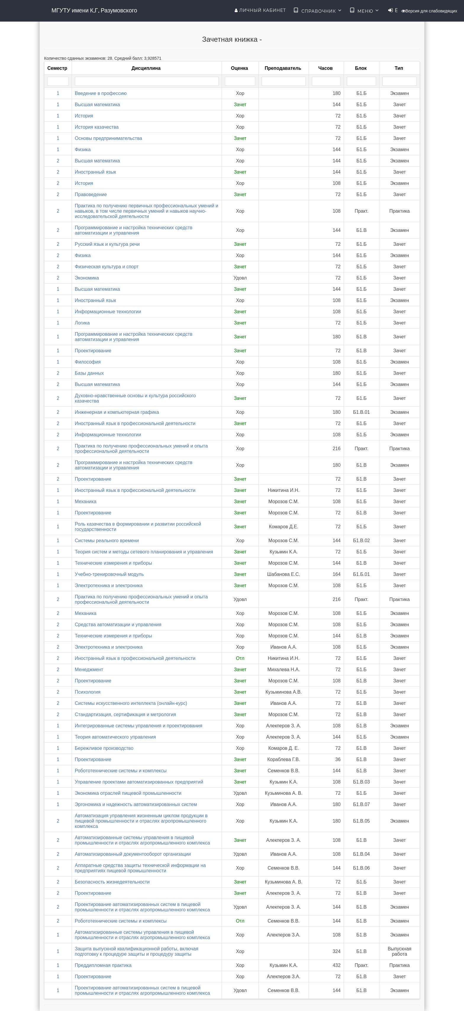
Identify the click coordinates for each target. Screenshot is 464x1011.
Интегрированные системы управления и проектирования (138, 725)
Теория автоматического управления (115, 736)
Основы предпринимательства (108, 138)
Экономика (87, 277)
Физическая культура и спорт (107, 266)
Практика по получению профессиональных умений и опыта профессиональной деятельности (141, 448)
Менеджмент (89, 669)
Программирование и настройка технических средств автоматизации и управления (134, 230)
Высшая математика (97, 104)
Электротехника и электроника (109, 585)
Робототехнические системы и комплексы (121, 770)
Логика (82, 322)
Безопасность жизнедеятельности (112, 881)
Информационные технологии (108, 311)
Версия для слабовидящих (429, 11)
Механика (85, 501)
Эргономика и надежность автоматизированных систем (136, 804)
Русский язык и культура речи (107, 244)
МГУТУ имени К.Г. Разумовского (94, 10)
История (84, 115)
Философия (88, 361)
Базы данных (89, 373)
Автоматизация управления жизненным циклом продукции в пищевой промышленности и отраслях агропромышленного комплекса (141, 821)
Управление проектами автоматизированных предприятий (139, 781)
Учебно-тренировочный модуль (109, 574)
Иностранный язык (95, 172)
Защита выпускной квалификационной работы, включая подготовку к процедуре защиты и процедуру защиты (136, 951)
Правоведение (91, 194)
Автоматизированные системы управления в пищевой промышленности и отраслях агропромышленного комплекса (142, 840)
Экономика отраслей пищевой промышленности (128, 793)
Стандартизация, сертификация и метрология (125, 714)
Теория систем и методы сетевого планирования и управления (144, 551)
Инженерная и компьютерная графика (117, 412)
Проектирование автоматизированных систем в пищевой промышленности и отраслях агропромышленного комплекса (142, 907)
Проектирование (93, 350)
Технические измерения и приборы (113, 563)
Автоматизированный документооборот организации (133, 854)
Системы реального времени (107, 540)
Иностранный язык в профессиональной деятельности (135, 423)
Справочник (317, 10)
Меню (364, 10)
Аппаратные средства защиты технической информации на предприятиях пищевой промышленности (140, 868)
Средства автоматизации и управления (118, 624)
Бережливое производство (104, 748)
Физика (83, 149)
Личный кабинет (260, 10)
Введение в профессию (101, 93)
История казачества (97, 127)
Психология (88, 692)
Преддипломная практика (103, 965)
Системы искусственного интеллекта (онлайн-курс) (131, 703)
